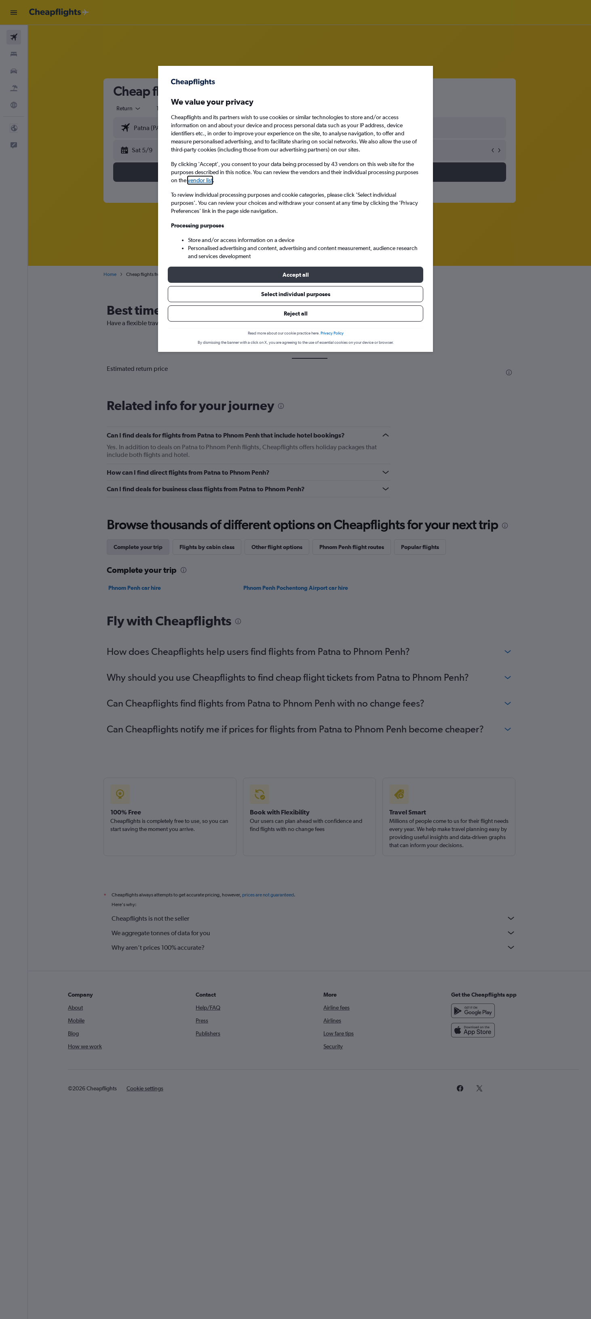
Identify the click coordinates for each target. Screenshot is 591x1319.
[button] (295, 275)
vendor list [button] (200, 180)
